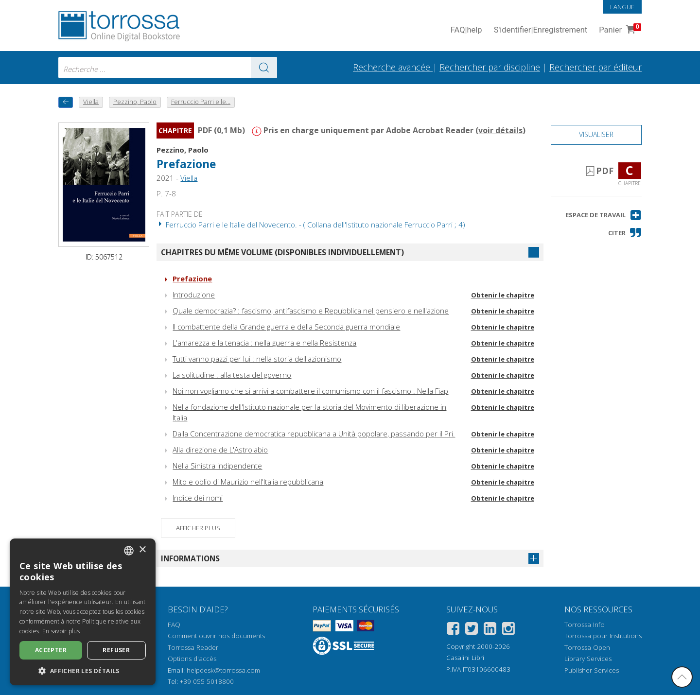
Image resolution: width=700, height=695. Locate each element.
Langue (622, 6)
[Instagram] (508, 630)
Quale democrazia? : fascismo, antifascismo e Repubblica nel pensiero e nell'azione (311, 310)
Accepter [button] (51, 650)
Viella (188, 178)
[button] (603, 215)
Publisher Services (591, 670)
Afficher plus (198, 527)
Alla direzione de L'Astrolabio (220, 449)
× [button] (142, 550)
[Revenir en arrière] (65, 102)
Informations (190, 558)
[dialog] (83, 612)
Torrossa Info (584, 624)
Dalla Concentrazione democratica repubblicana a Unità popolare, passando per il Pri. (314, 433)
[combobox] (167, 67)
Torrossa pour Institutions (603, 635)
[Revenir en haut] (682, 677)
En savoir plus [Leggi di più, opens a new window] (61, 631)
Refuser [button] (116, 650)
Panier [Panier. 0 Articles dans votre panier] (619, 30)
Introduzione (194, 294)
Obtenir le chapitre (502, 295)
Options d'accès (192, 658)
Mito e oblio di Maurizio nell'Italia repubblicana (248, 481)
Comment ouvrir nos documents (216, 635)
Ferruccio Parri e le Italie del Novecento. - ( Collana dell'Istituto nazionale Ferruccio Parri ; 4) (311, 224)
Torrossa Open (587, 647)
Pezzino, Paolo (183, 150)
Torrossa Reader (193, 647)
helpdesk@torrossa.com (223, 670)
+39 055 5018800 (207, 681)
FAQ (174, 624)
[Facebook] (453, 630)
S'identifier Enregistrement (541, 30)
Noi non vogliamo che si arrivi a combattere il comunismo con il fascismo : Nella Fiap (310, 391)
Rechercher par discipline (489, 67)
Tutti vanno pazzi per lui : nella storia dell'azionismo (257, 359)
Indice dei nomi (198, 498)
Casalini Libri (465, 657)
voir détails (500, 130)
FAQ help (466, 30)
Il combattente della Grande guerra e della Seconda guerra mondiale (286, 326)
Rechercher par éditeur (595, 67)
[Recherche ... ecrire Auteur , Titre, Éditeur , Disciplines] (167, 67)
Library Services (588, 658)
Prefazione (186, 164)
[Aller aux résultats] (264, 67)
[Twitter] (471, 630)
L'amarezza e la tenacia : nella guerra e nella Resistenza (264, 343)
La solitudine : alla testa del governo (232, 375)
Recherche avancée (393, 67)
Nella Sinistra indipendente (217, 465)
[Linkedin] (490, 630)
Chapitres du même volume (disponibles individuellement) (282, 252)
